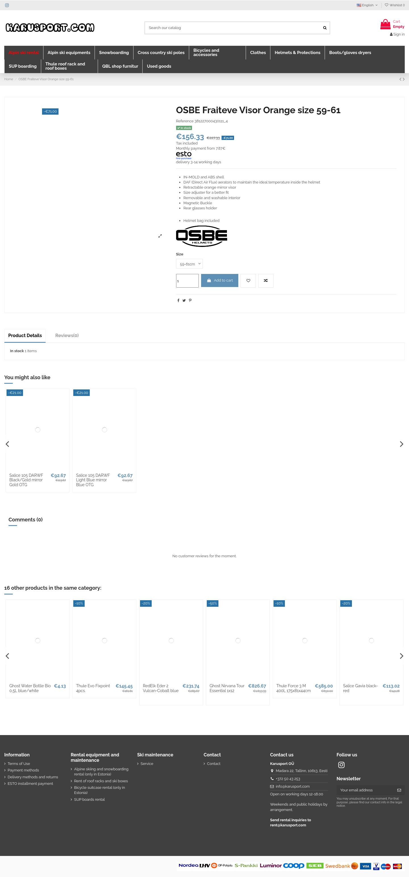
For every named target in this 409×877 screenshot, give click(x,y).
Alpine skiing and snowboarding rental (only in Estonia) (101, 771)
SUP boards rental (89, 799)
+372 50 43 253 (288, 779)
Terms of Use (19, 764)
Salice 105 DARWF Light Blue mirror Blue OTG (93, 480)
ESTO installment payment (30, 783)
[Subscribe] (399, 790)
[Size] (189, 264)
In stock (17, 351)
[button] (23, 52)
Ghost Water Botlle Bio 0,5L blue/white (30, 688)
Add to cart (219, 280)
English (368, 5)
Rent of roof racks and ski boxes (101, 781)
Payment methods (23, 770)
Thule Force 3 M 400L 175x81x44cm (293, 688)
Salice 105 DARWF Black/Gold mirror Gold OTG (26, 480)
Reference (185, 121)
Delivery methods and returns (33, 777)
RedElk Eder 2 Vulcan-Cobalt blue (161, 688)
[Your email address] (365, 790)
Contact (213, 764)
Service (147, 764)
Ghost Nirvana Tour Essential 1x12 (227, 688)
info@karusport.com (293, 786)
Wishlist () (395, 5)
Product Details (25, 335)
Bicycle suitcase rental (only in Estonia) (99, 790)
